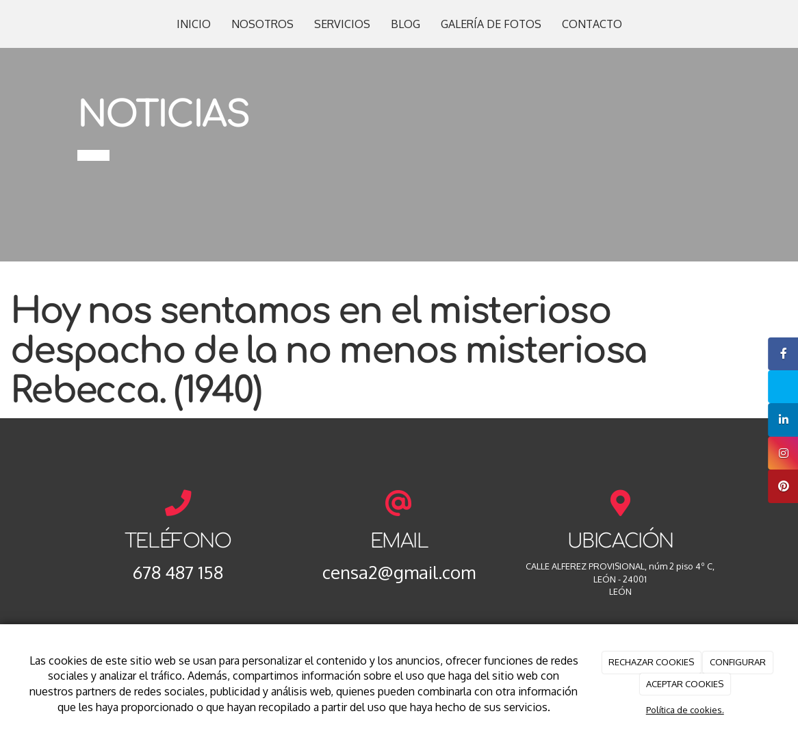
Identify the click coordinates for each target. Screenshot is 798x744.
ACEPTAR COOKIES (684, 683)
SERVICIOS (342, 24)
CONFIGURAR (738, 661)
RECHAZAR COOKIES (651, 661)
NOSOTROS (262, 24)
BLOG (405, 24)
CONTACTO (592, 24)
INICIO (194, 24)
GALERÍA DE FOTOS (491, 24)
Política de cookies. (685, 709)
